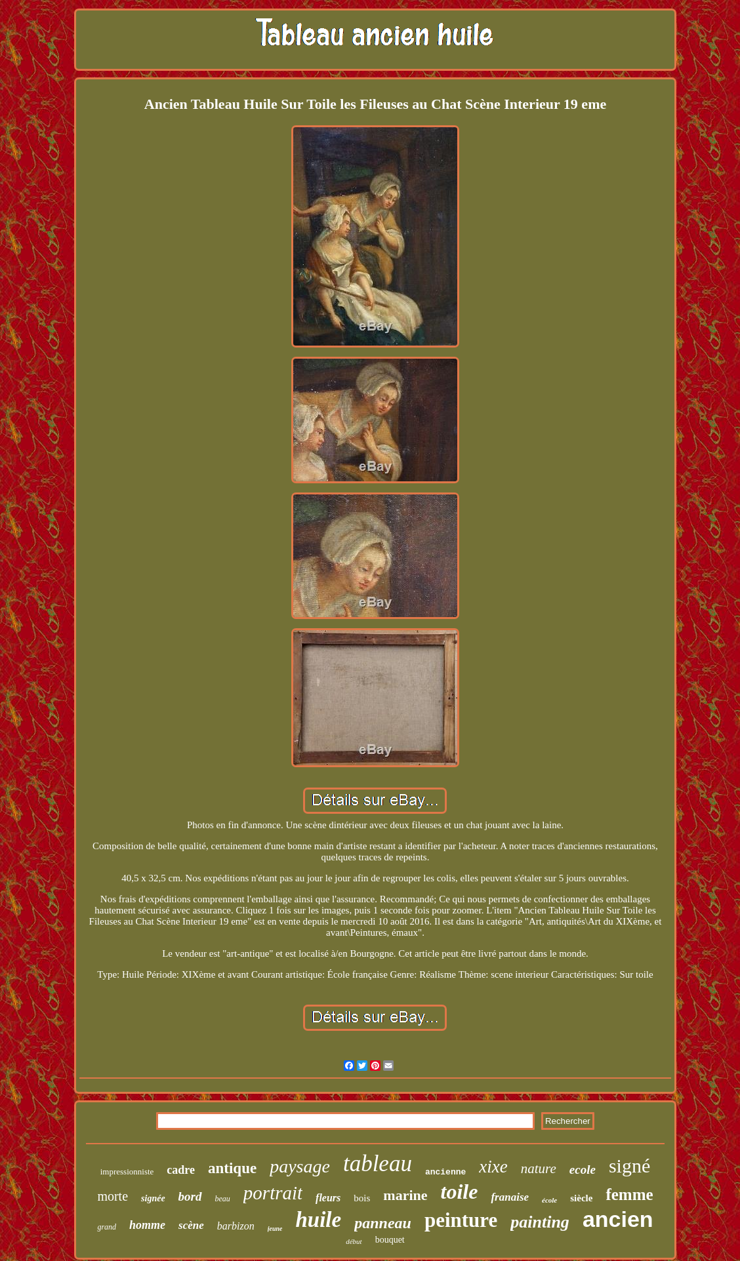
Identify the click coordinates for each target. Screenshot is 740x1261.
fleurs (328, 1197)
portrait (272, 1192)
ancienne (445, 1172)
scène (191, 1225)
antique (232, 1168)
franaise (510, 1197)
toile (459, 1191)
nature (538, 1168)
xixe (493, 1166)
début (353, 1241)
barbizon (236, 1225)
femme (629, 1194)
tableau (377, 1163)
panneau (382, 1222)
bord (190, 1196)
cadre (181, 1169)
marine (405, 1195)
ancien (618, 1219)
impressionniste (127, 1171)
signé (629, 1165)
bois (362, 1198)
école (549, 1200)
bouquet (390, 1240)
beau (222, 1198)
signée (153, 1198)
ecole (582, 1169)
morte (112, 1196)
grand (106, 1226)
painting (539, 1221)
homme (147, 1224)
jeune (275, 1228)
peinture (460, 1220)
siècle (581, 1198)
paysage (300, 1166)
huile (318, 1219)
